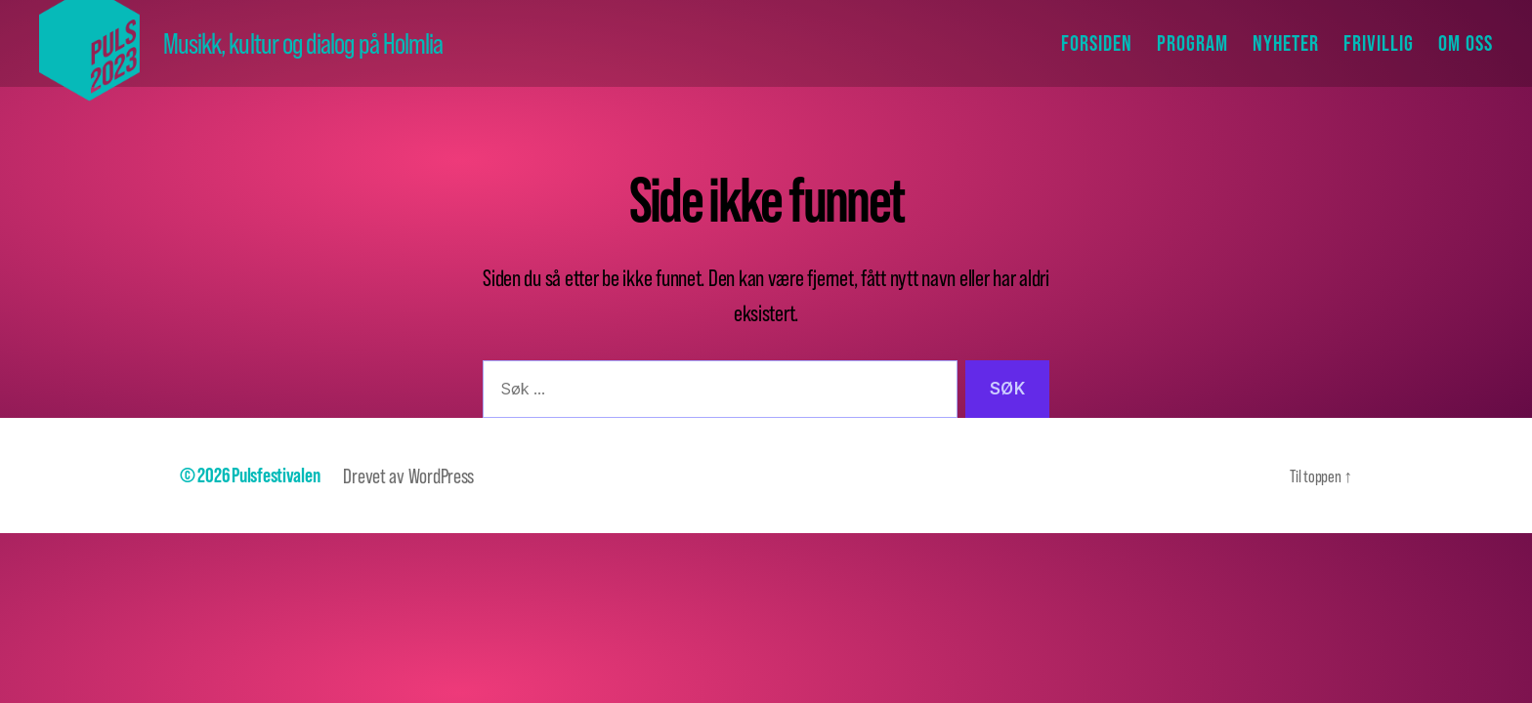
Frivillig (1378, 43)
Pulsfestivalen (275, 475)
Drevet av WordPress (408, 475)
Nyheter (1286, 43)
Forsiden (1096, 43)
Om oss (1465, 43)
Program (1192, 43)
